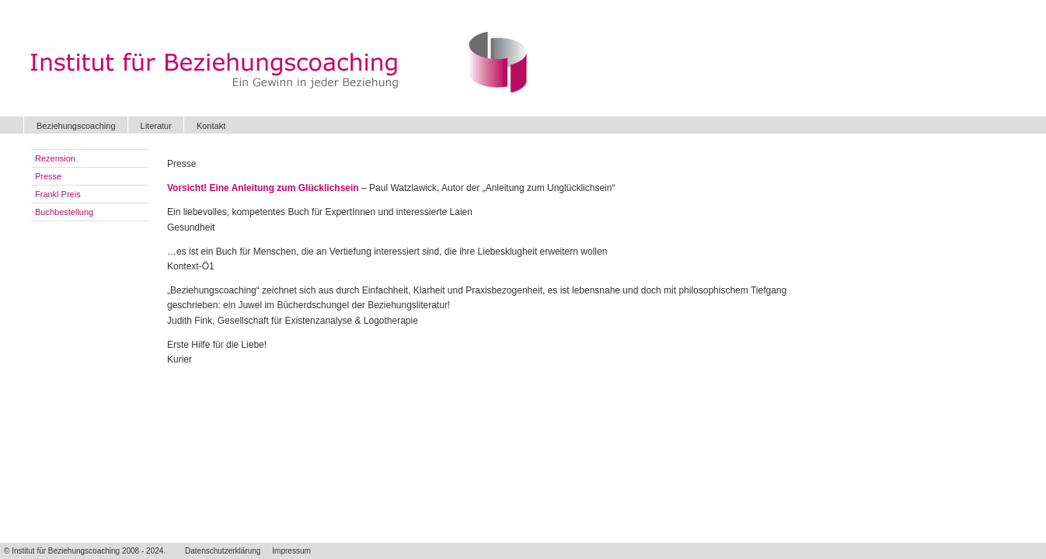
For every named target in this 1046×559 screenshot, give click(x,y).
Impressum (291, 551)
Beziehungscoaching (76, 125)
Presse (48, 176)
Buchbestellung (64, 212)
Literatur (156, 125)
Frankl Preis (58, 194)
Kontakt (211, 125)
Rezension (55, 158)
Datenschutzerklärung (222, 551)
